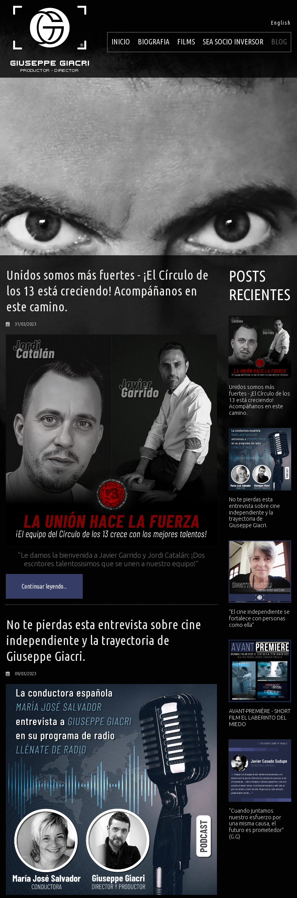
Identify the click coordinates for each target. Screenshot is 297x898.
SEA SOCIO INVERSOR (233, 41)
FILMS (186, 41)
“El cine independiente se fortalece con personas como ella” (259, 618)
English (281, 23)
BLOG (279, 41)
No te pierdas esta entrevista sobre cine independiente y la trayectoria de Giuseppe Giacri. (103, 640)
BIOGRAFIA (153, 41)
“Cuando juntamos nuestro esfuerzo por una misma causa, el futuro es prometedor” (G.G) (256, 824)
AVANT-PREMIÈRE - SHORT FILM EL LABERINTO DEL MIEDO (259, 717)
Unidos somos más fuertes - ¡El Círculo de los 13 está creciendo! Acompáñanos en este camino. (107, 290)
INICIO (120, 41)
